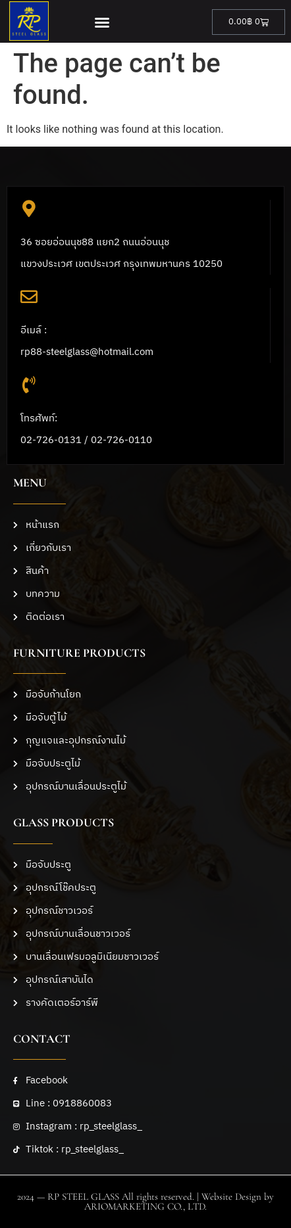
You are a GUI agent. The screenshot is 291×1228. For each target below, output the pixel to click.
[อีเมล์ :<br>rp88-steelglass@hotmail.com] (29, 296)
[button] (102, 22)
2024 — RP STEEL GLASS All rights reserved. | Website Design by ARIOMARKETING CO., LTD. (145, 1201)
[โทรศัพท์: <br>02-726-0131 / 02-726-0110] (29, 384)
